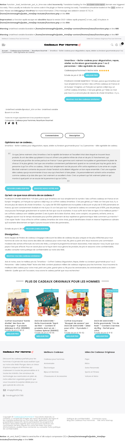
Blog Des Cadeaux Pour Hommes (81, 420)
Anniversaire (49, 363)
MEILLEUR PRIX (92, 75)
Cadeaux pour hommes (19, 51)
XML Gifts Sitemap (105, 420)
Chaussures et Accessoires (55, 376)
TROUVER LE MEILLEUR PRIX (18, 188)
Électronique (49, 367)
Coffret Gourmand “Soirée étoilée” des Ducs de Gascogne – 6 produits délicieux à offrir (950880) (17, 324)
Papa (87, 359)
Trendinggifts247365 (13, 395)
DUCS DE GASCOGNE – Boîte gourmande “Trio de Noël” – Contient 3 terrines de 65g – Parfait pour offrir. (107, 326)
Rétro (87, 363)
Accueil (5, 51)
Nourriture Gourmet (39, 51)
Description (74, 135)
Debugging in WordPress (24, 11)
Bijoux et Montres (51, 372)
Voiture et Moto (91, 376)
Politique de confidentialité (78, 418)
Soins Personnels (92, 367)
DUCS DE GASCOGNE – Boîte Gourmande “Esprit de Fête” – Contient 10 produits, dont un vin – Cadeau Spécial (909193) (47, 326)
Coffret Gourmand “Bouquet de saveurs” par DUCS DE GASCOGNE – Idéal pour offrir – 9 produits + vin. (77, 326)
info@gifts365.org (14, 390)
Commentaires (52, 135)
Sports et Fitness (92, 372)
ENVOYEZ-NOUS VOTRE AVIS (46, 188)
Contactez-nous (99, 418)
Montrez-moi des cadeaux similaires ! (83, 99)
